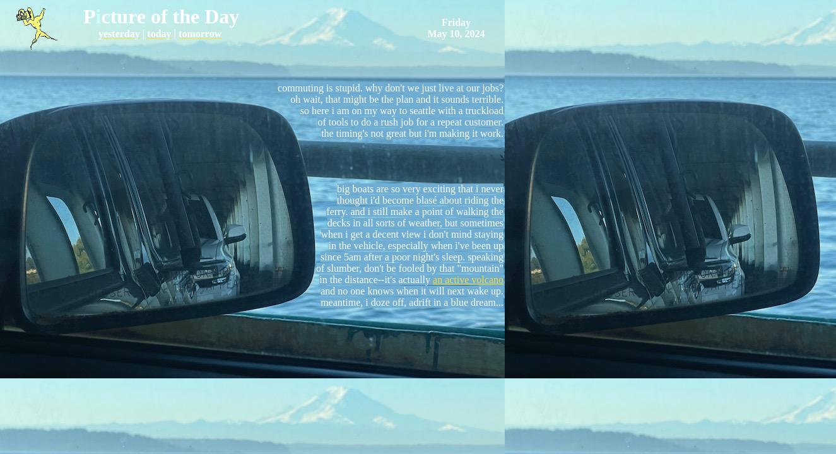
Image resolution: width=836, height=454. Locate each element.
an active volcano (468, 279)
